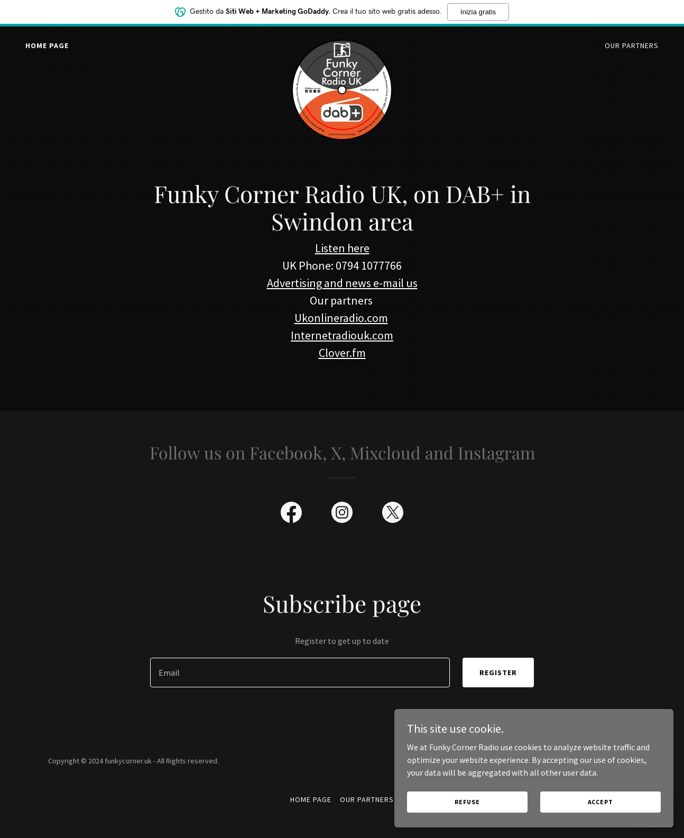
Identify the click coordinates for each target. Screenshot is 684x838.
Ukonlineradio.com (341, 317)
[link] (341, 43)
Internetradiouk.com (342, 335)
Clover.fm (342, 352)
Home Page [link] (47, 45)
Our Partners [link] (632, 45)
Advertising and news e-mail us (342, 282)
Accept (615, 800)
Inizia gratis (478, 12)
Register (498, 672)
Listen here (342, 248)
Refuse (515, 800)
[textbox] (299, 672)
